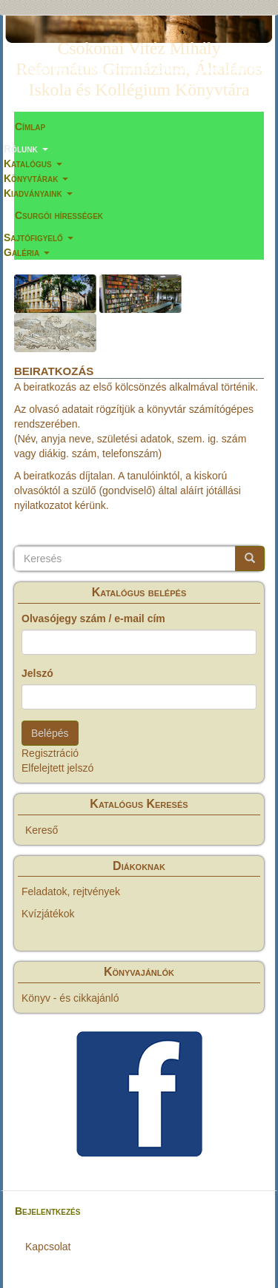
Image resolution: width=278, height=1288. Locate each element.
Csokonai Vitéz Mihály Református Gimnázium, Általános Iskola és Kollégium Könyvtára (139, 51)
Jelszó (37, 673)
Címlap (30, 126)
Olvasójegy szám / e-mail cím (93, 618)
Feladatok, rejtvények (70, 891)
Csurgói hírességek (59, 215)
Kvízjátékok (48, 914)
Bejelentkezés (47, 1211)
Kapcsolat (47, 1246)
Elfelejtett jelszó (57, 768)
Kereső (41, 830)
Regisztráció (50, 753)
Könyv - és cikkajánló (70, 998)
